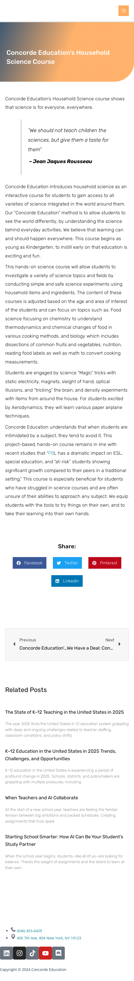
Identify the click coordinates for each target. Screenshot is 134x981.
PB (51, 453)
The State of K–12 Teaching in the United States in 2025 (64, 712)
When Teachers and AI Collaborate (41, 798)
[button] (29, 563)
